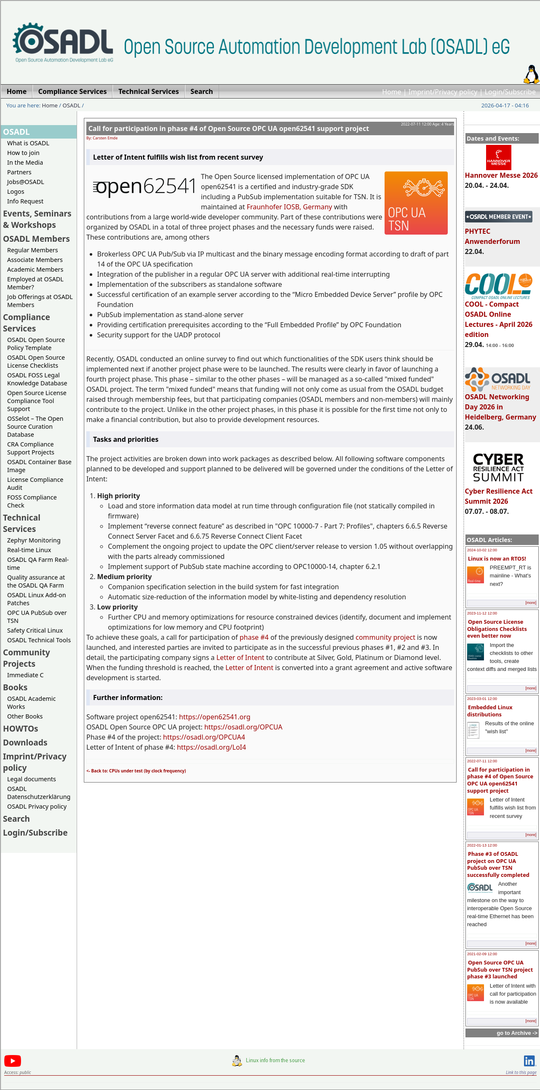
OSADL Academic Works (31, 703)
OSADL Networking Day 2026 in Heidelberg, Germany (501, 403)
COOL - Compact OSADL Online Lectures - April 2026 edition (499, 315)
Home (391, 91)
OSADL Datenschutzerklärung (38, 793)
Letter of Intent (241, 657)
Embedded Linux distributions (490, 710)
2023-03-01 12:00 (482, 699)
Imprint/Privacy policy (443, 91)
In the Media (25, 162)
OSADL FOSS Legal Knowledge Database (37, 379)
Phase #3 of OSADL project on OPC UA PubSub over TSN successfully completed (498, 864)
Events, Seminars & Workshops (37, 219)
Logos (15, 191)
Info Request (25, 201)
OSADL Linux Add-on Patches (36, 599)
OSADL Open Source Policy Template (36, 344)
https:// (190, 716)
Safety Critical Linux (35, 630)
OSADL (71, 105)
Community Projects (26, 658)
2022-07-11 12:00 (482, 761)
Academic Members (35, 269)
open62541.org (226, 716)
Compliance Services (26, 322)
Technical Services (21, 523)
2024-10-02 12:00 (482, 550)
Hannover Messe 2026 (501, 171)
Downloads (25, 742)
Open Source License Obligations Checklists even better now (497, 628)
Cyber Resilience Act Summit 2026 (499, 492)
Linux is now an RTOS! (497, 558)
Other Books (25, 716)
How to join (23, 153)
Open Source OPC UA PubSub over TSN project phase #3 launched (500, 969)
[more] (530, 603)
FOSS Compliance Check (32, 501)
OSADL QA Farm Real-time (38, 564)
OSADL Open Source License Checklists (36, 361)
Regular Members (32, 250)
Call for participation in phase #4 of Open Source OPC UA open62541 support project (500, 780)
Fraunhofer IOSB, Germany (289, 206)
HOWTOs (20, 728)
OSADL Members (36, 238)
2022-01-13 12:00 (482, 845)
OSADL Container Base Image (39, 466)
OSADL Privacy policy (37, 806)
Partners (19, 172)
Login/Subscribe (510, 91)
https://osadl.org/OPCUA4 (204, 737)
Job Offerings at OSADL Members (40, 301)
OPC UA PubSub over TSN (37, 617)
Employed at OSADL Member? (35, 283)
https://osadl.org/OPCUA (243, 727)
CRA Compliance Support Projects (30, 448)
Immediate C (25, 675)
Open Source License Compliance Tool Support (37, 401)
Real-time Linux (29, 550)
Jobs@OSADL (25, 182)
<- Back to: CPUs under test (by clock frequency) (136, 771)
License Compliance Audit (35, 484)
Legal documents (31, 779)
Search (16, 818)
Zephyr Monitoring (34, 540)
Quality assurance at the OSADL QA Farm (36, 581)
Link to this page (521, 1072)
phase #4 (254, 637)
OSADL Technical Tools (39, 640)
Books (15, 687)
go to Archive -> (517, 1033)
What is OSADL (28, 143)
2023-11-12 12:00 (482, 613)
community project (385, 637)
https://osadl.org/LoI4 (211, 747)
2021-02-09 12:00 (482, 954)
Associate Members (35, 260)
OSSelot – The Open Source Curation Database (35, 426)
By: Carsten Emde (102, 138)
